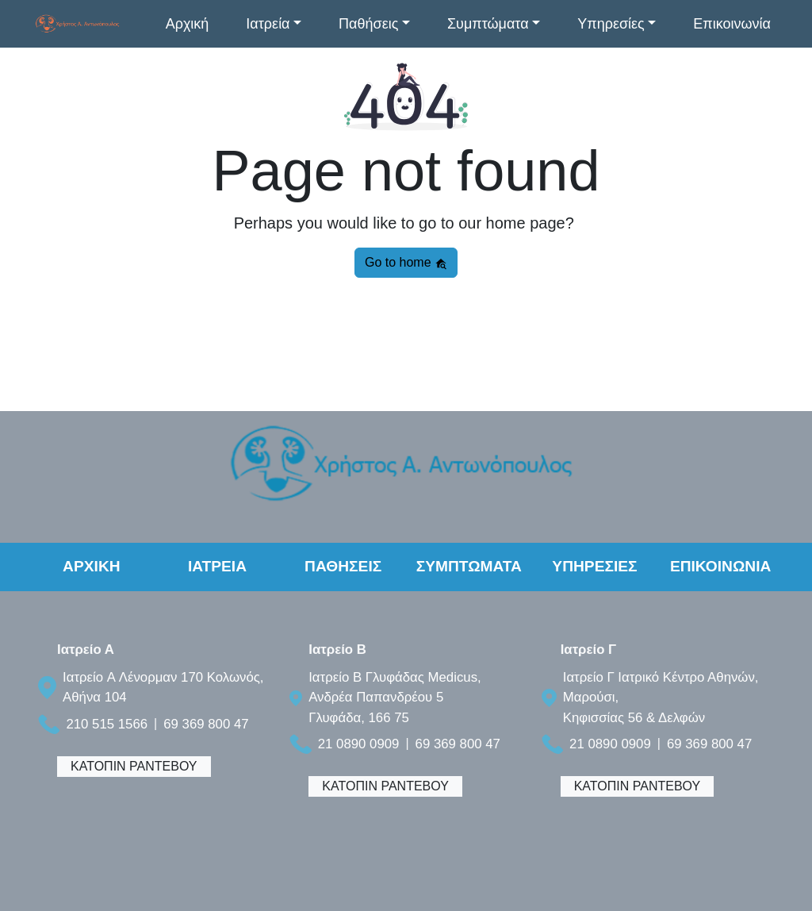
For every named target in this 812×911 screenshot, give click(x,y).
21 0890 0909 (359, 743)
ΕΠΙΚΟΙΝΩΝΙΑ (721, 566)
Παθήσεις (368, 24)
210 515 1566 (106, 724)
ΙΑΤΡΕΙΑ (217, 566)
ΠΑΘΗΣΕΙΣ (342, 566)
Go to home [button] (406, 263)
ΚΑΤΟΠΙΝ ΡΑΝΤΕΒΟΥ (134, 766)
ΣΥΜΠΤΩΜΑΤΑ (469, 566)
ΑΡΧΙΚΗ (92, 566)
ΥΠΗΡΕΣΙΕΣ (594, 566)
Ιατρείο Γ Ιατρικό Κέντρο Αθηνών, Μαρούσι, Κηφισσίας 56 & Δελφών (661, 697)
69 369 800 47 (205, 724)
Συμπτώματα (488, 24)
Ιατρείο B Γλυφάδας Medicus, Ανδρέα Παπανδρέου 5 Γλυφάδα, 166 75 (394, 697)
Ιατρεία (267, 24)
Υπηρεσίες (611, 24)
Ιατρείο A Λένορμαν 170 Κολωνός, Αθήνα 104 (163, 687)
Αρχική (187, 24)
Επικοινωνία (732, 24)
